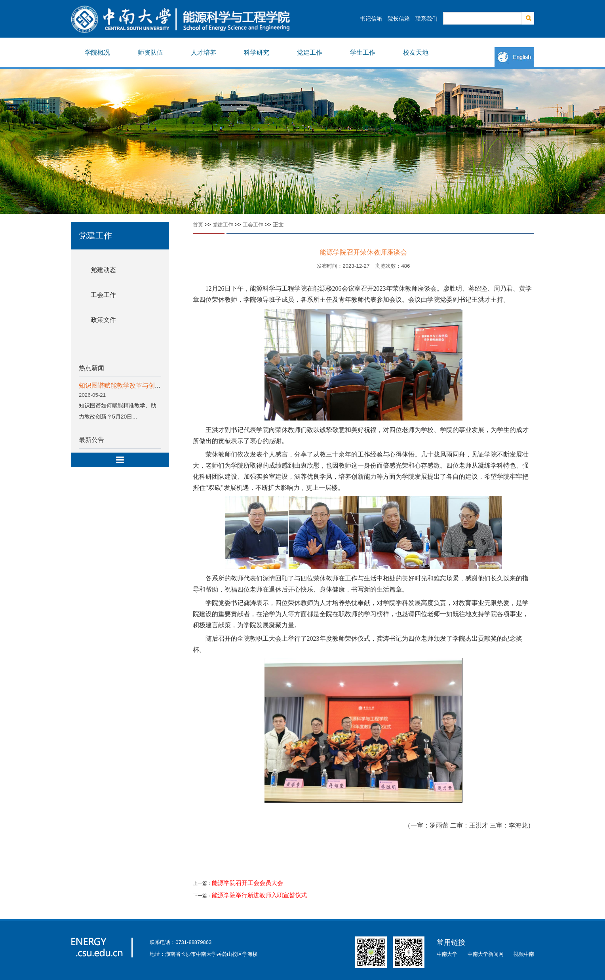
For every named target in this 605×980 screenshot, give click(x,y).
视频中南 (524, 954)
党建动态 (103, 269)
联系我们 (426, 18)
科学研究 (256, 52)
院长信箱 (399, 18)
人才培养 (203, 52)
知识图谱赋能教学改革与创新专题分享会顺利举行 (148, 385)
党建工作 (309, 52)
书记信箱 (371, 18)
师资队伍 (150, 52)
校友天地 (415, 52)
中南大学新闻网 (486, 954)
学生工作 (362, 52)
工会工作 (103, 294)
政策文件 (103, 319)
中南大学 (447, 954)
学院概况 (97, 52)
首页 (198, 225)
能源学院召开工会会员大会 (247, 883)
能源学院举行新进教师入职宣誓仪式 (259, 895)
